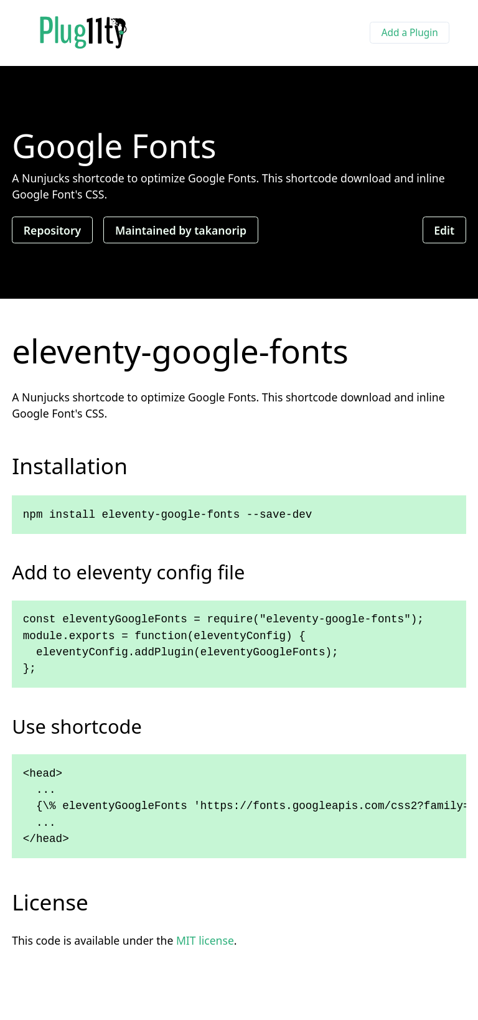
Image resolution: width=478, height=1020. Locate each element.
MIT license (205, 940)
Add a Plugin (410, 32)
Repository (52, 229)
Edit (444, 229)
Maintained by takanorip (180, 229)
